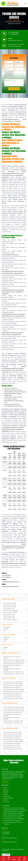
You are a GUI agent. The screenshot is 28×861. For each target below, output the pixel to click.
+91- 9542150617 (13, 33)
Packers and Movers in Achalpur (9, 603)
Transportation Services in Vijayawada (13, 817)
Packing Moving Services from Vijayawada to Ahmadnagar (12, 666)
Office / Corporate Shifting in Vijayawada (13, 813)
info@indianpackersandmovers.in (15, 41)
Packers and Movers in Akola (9, 617)
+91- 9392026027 (13, 35)
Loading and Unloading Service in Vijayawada (14, 809)
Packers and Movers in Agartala (9, 606)
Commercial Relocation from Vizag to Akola (11, 747)
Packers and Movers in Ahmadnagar (10, 610)
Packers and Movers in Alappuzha (10, 619)
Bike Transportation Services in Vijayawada (14, 815)
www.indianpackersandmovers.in (10, 119)
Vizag (4, 630)
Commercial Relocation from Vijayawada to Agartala (13, 710)
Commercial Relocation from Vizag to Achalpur (12, 732)
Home (10, 20)
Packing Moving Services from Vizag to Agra (12, 687)
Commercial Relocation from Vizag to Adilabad (12, 734)
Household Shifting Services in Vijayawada (14, 811)
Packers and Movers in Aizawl (9, 614)
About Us (6, 789)
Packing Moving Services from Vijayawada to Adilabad (14, 660)
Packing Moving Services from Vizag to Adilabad (12, 683)
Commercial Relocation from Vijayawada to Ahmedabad (11, 718)
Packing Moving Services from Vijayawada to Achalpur (12, 657)
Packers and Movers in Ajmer (9, 616)
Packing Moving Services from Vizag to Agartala (12, 685)
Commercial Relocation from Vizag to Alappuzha (12, 748)
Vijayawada (16, 20)
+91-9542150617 (6, 832)
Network (6, 792)
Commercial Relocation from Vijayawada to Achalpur (13, 707)
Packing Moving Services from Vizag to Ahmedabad (13, 691)
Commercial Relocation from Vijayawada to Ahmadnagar (11, 715)
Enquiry (6, 800)
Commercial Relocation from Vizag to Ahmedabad (13, 741)
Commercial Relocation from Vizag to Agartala (12, 736)
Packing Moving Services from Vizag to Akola (12, 696)
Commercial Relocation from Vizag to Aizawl (12, 743)
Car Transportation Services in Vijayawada (14, 818)
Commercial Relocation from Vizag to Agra (11, 737)
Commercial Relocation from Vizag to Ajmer (12, 745)
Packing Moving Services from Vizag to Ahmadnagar (13, 689)
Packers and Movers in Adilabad (9, 604)
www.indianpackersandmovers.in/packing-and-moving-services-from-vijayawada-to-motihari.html (13, 175)
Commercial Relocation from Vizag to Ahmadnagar (13, 739)
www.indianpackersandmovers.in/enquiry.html (14, 563)
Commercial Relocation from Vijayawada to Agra (12, 712)
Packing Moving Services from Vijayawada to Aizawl (13, 671)
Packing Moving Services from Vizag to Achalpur (12, 682)
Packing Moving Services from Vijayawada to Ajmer (13, 673)
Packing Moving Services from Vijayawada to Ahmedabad (12, 669)
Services (6, 791)
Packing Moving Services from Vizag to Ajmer (12, 694)
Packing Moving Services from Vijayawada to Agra (13, 663)
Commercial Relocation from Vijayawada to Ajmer (13, 722)
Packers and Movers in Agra (8, 608)
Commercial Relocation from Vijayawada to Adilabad (13, 709)
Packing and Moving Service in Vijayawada (14, 808)
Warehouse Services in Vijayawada (12, 820)
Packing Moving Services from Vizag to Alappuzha (13, 698)
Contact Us (6, 801)
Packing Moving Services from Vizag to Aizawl (12, 693)
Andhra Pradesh (6, 627)
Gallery (5, 794)
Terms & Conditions (8, 798)
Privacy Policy (7, 796)
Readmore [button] (5, 781)
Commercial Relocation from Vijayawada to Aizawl (13, 720)
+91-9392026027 (6, 833)
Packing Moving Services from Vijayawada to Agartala (14, 661)
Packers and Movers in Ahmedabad (10, 612)
